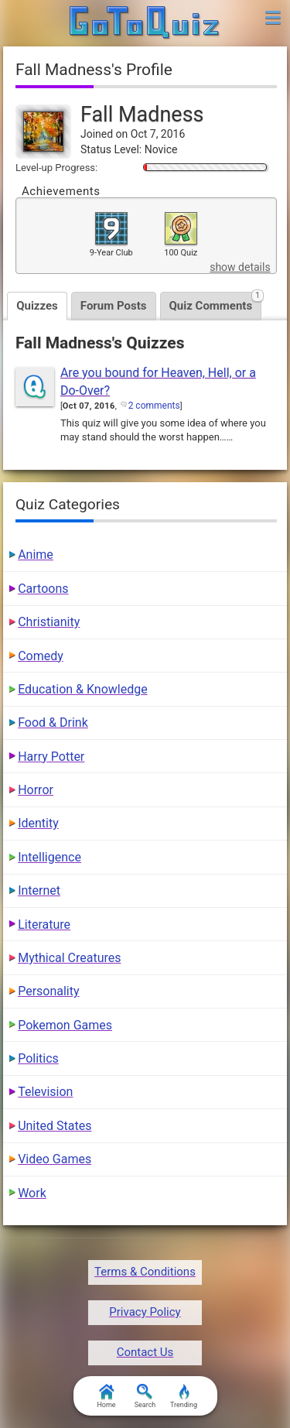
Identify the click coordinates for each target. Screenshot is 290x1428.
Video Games (54, 1159)
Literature (44, 924)
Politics (38, 1058)
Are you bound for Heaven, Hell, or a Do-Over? (158, 381)
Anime (35, 554)
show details (240, 267)
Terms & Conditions (145, 1272)
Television (45, 1091)
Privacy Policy (144, 1312)
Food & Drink (53, 722)
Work (32, 1193)
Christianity (49, 622)
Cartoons (43, 588)
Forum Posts (113, 306)
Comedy (40, 656)
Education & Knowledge (83, 689)
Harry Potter (51, 756)
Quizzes (37, 306)
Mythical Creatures (69, 957)
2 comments (154, 405)
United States (54, 1125)
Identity (38, 823)
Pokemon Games (65, 1025)
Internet (39, 890)
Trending (183, 1396)
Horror (35, 789)
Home (106, 1396)
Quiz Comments (215, 302)
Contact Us (145, 1352)
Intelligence (49, 857)
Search (145, 1396)
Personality (48, 991)
